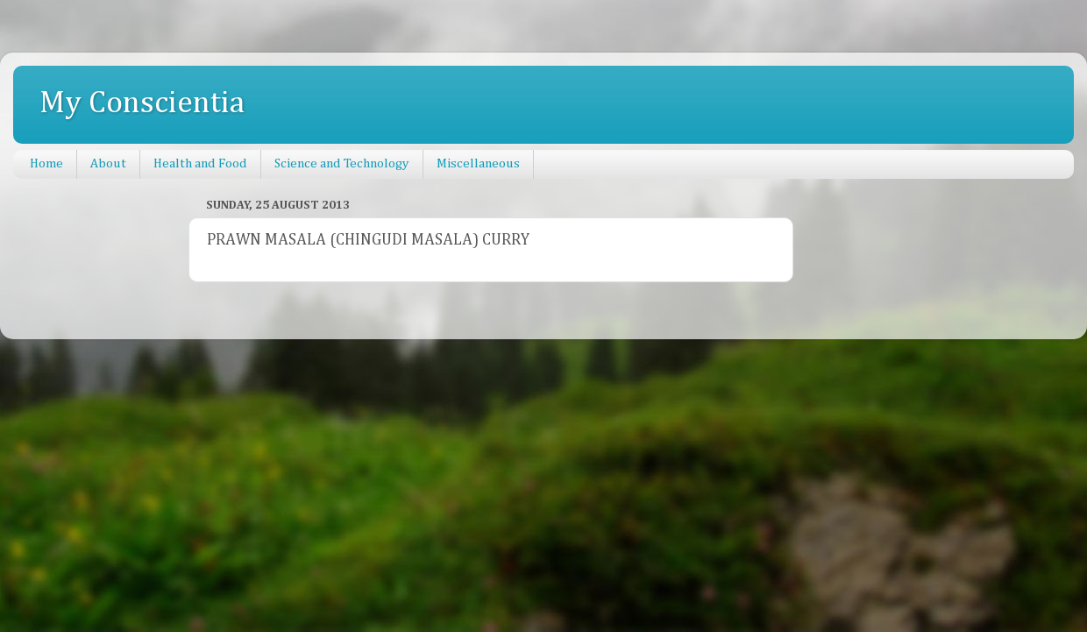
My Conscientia (142, 103)
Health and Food (200, 163)
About (108, 163)
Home (46, 163)
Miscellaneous (478, 163)
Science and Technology (341, 163)
